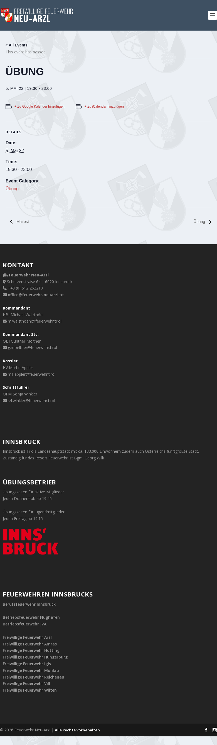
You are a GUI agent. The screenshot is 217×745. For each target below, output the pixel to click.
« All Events (17, 45)
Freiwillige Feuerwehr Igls (27, 663)
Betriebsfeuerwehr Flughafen (31, 617)
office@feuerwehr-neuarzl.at (36, 294)
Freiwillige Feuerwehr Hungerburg (35, 657)
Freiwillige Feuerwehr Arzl (27, 637)
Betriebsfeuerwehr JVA (24, 624)
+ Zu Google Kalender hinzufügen (39, 106)
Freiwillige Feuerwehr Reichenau (33, 677)
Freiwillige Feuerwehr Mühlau (31, 670)
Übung (12, 188)
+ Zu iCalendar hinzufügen (104, 106)
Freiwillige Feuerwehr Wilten (30, 690)
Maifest (22, 221)
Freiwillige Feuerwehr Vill (26, 683)
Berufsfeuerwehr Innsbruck (29, 604)
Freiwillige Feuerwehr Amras (30, 644)
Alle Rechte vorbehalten (77, 729)
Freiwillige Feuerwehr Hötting (31, 650)
